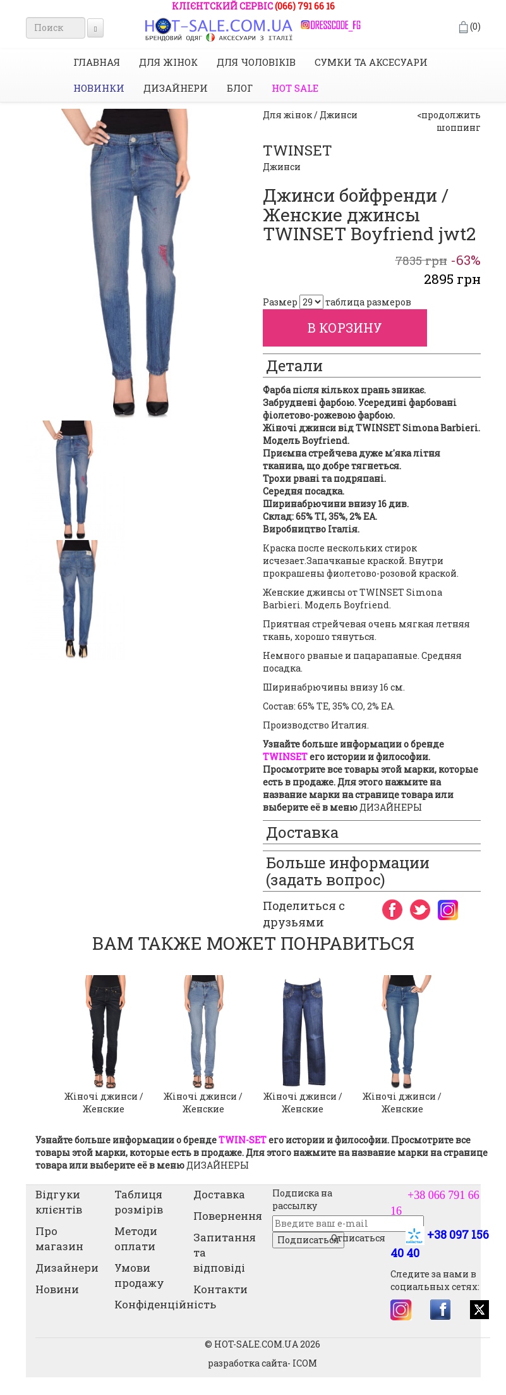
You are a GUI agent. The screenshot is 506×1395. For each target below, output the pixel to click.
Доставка (219, 1194)
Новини (57, 1289)
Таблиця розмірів (138, 1202)
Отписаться (358, 1238)
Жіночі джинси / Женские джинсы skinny (103, 1109)
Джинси (282, 167)
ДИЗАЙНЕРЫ (390, 807)
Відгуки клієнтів (58, 1202)
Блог (240, 88)
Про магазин (59, 1238)
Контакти (220, 1289)
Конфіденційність (165, 1304)
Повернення (227, 1215)
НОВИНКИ (98, 88)
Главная (96, 62)
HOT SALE (295, 88)
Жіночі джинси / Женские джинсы (302, 1109)
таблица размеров (368, 302)
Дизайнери (175, 88)
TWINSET (297, 150)
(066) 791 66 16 (305, 6)
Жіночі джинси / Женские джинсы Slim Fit (203, 1109)
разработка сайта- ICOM (262, 1363)
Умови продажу (139, 1275)
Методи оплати (135, 1238)
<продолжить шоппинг (449, 121)
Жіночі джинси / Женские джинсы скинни (402, 1109)
